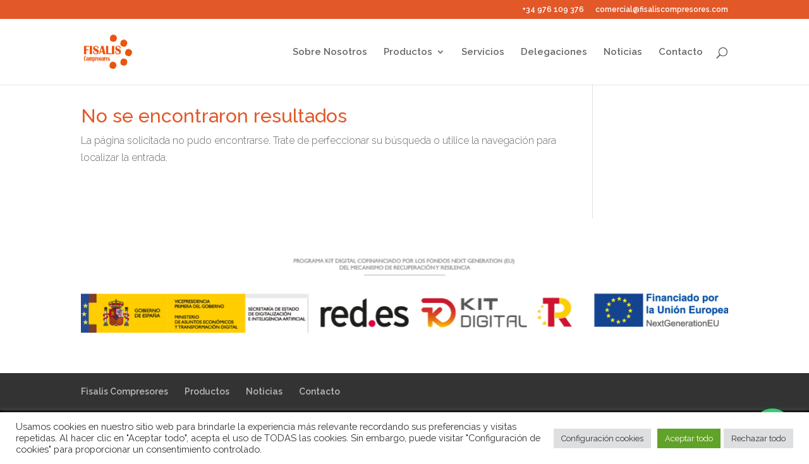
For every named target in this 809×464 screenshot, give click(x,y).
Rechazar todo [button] (758, 438)
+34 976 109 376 (553, 10)
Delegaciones (554, 52)
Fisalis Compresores (124, 391)
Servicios (482, 52)
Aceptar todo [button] (689, 438)
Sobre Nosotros (330, 52)
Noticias (623, 52)
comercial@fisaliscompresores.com (661, 10)
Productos (408, 52)
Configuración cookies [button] (602, 438)
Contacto (681, 52)
